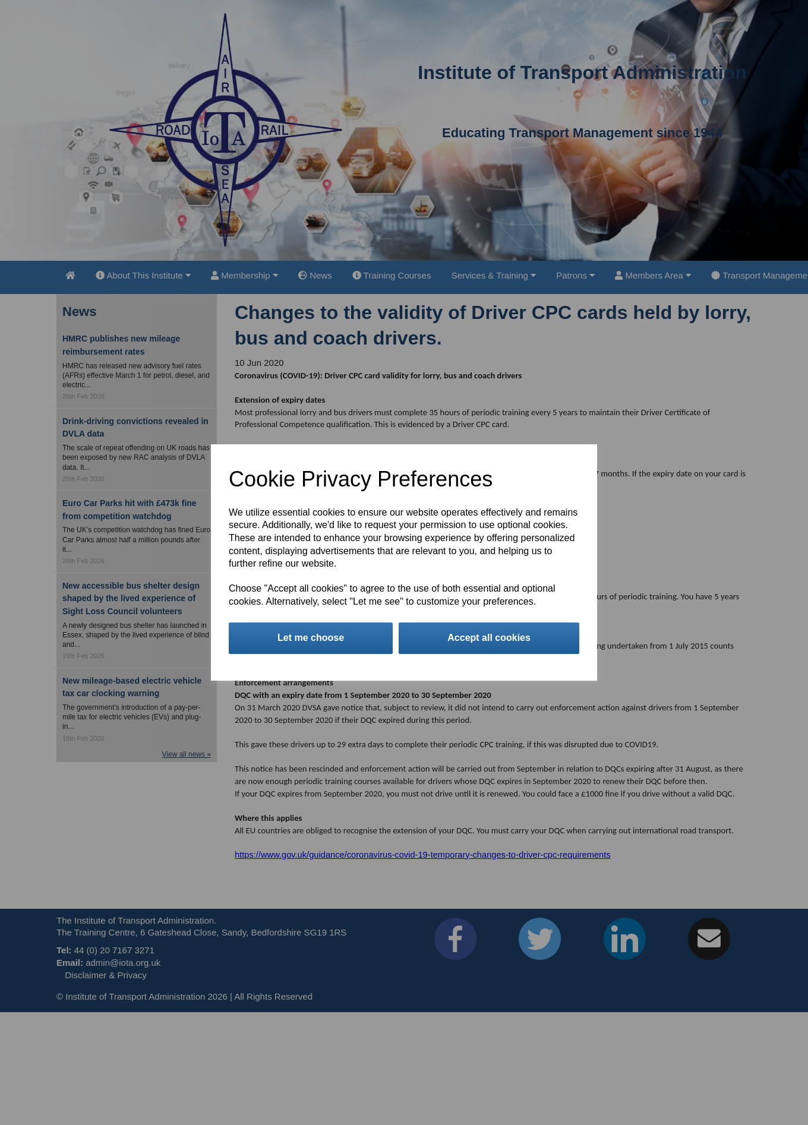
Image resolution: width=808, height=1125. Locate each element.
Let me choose (310, 638)
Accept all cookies (489, 638)
